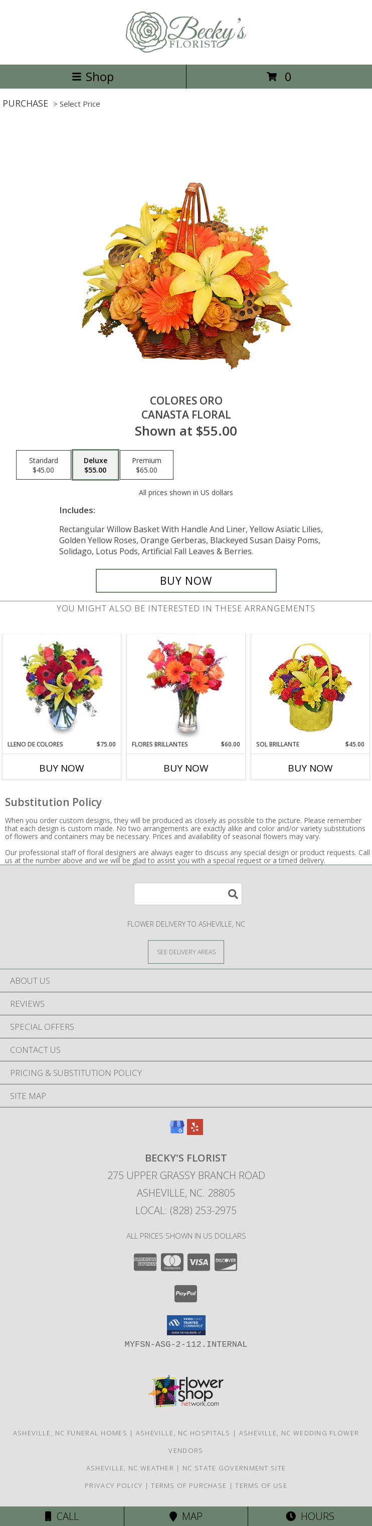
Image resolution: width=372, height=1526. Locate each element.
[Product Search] (188, 894)
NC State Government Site (234, 1467)
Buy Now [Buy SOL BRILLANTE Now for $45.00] (310, 768)
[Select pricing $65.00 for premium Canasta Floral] (146, 465)
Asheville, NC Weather (130, 1467)
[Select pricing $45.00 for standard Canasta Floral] (44, 465)
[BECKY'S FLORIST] (186, 50)
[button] (186, 1325)
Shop (93, 76)
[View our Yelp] (195, 1131)
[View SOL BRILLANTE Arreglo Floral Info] (310, 687)
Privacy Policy (113, 1485)
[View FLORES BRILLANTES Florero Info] (186, 686)
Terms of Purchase (189, 1485)
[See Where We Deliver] (186, 951)
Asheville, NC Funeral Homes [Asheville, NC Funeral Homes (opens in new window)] (70, 1432)
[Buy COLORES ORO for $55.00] (186, 581)
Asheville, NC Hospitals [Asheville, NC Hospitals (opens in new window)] (183, 1432)
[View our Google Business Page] (177, 1131)
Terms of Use (261, 1485)
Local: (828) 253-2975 (186, 1210)
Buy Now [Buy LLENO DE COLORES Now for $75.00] (61, 768)
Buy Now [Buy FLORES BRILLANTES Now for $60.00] (186, 768)
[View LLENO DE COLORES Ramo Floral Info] (62, 686)
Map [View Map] (186, 1516)
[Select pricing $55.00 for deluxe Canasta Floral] (95, 465)
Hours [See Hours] (310, 1516)
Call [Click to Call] (62, 1516)
